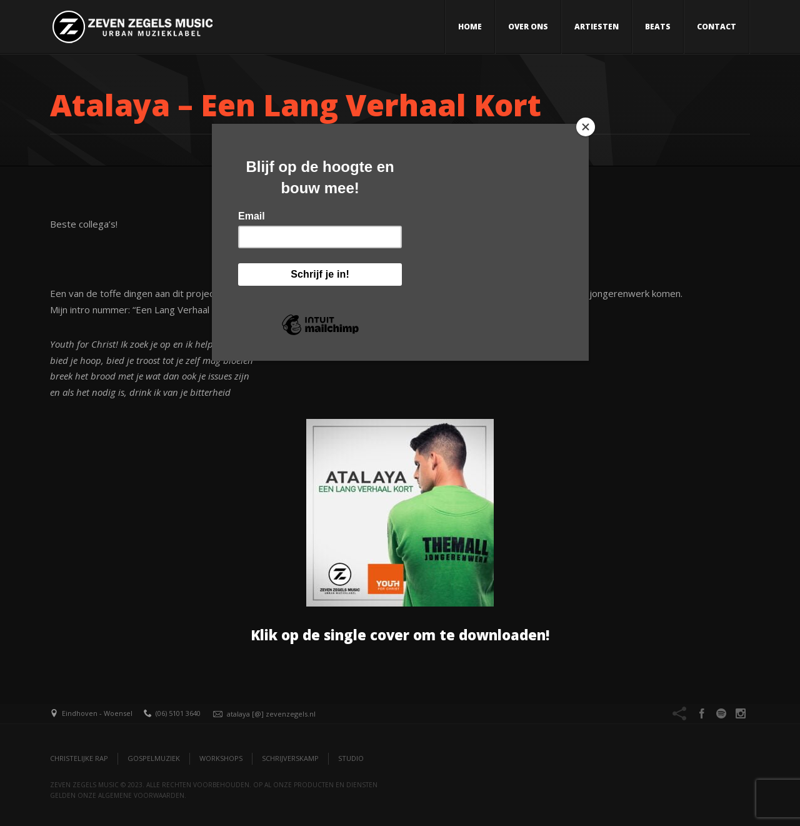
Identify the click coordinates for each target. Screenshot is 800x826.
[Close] (585, 127)
